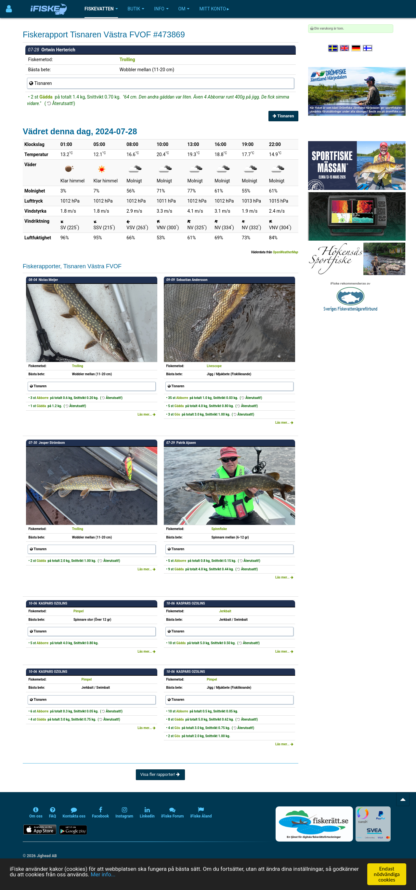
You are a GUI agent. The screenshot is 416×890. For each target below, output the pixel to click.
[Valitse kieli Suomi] (368, 48)
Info (161, 8)
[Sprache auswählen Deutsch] (356, 48)
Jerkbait (225, 611)
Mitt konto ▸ (214, 8)
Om (184, 8)
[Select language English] (345, 48)
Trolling (127, 59)
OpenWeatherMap (285, 252)
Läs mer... (146, 414)
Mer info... (103, 874)
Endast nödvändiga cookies (387, 874)
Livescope (214, 366)
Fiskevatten (101, 8)
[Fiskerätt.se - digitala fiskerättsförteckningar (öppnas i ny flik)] (314, 824)
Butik (136, 8)
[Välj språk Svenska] (333, 48)
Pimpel (78, 611)
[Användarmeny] (9, 9)
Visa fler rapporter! (160, 774)
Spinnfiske (219, 529)
